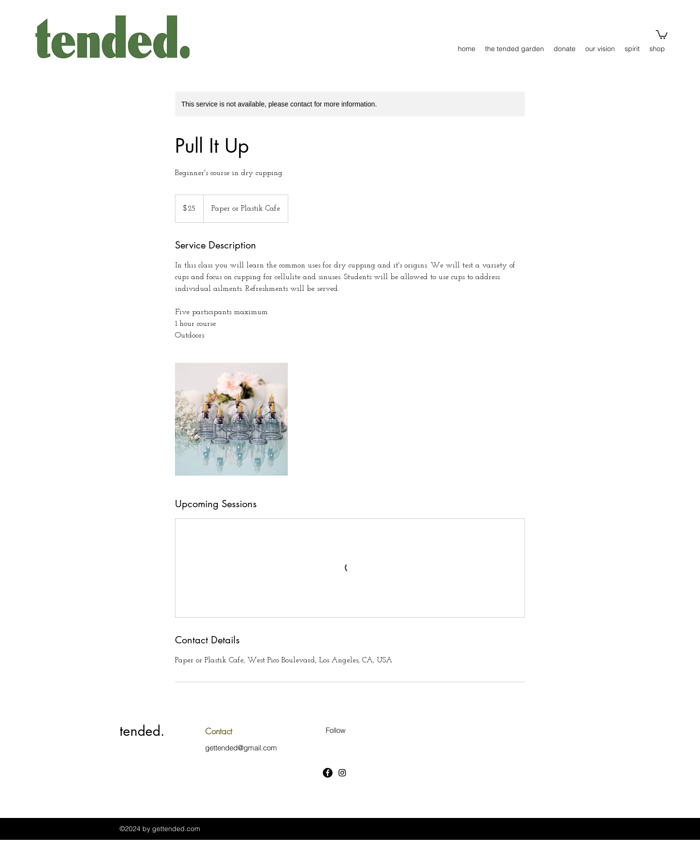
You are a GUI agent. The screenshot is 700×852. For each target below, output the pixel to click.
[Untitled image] (231, 419)
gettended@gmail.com (241, 747)
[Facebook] (327, 773)
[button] (661, 34)
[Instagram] (342, 773)
